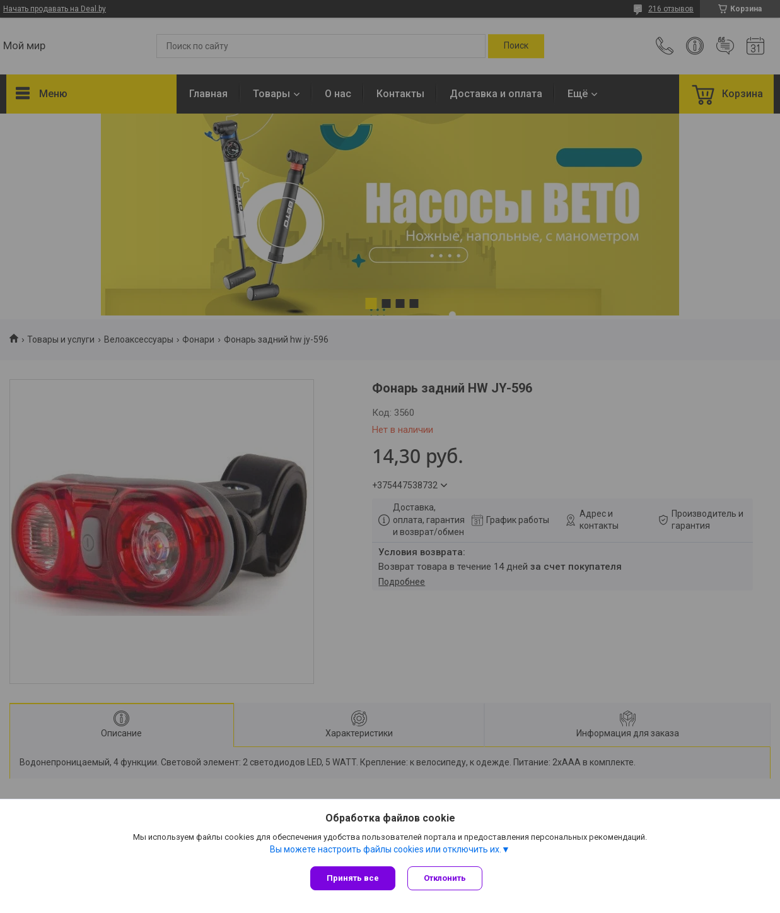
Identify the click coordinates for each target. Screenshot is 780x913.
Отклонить (445, 878)
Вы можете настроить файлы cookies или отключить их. (385, 849)
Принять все (353, 878)
